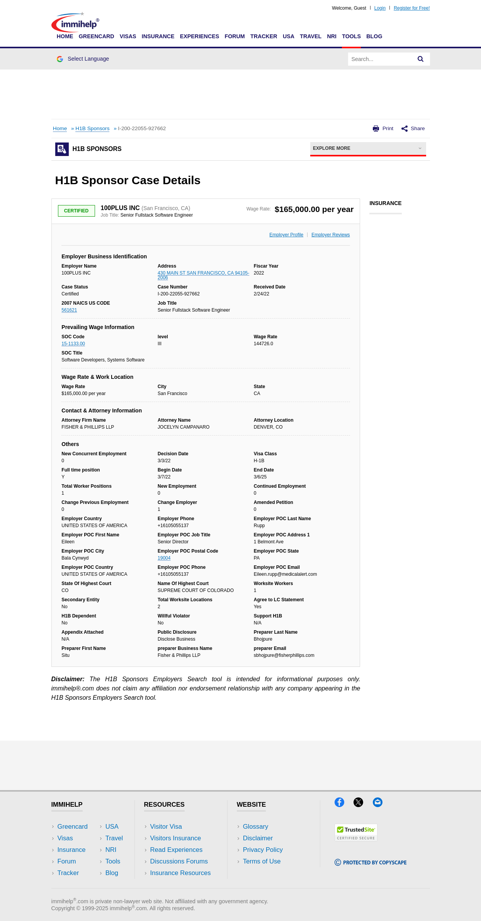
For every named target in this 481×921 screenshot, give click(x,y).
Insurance (158, 36)
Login (380, 8)
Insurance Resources (180, 873)
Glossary (256, 826)
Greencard (96, 36)
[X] (363, 805)
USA (288, 36)
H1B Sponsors (92, 128)
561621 (69, 310)
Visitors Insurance (175, 838)
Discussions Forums (179, 861)
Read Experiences (176, 849)
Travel (310, 36)
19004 (164, 558)
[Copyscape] (370, 863)
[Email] (381, 805)
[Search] (420, 59)
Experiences (199, 36)
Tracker (263, 36)
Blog (374, 36)
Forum (234, 36)
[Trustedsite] (356, 839)
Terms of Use (262, 861)
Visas (128, 36)
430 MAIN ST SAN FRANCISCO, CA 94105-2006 (203, 275)
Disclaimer (258, 838)
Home (65, 36)
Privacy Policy (263, 849)
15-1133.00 (73, 343)
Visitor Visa (166, 826)
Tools (351, 36)
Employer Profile (286, 234)
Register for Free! (412, 8)
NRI (332, 36)
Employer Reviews (330, 234)
